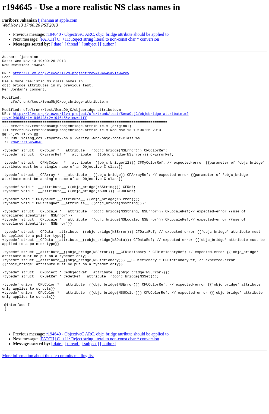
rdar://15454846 (26, 159)
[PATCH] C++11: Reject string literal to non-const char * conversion (99, 39)
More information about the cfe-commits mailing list (48, 409)
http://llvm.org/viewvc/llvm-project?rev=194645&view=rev (71, 77)
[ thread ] (73, 44)
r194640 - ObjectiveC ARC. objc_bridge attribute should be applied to (107, 34)
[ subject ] (90, 44)
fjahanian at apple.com (57, 20)
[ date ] (57, 44)
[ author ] (108, 44)
